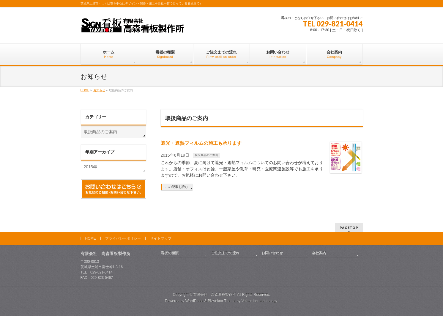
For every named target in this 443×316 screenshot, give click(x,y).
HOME (90, 238)
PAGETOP (349, 227)
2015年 (90, 166)
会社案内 (319, 253)
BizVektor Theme (222, 301)
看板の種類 (170, 253)
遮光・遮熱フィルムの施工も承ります (201, 143)
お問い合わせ (272, 253)
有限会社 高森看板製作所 (214, 295)
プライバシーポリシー (123, 238)
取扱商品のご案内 (206, 155)
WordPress (194, 301)
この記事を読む (176, 186)
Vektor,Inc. (250, 301)
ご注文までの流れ (225, 253)
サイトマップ (160, 238)
